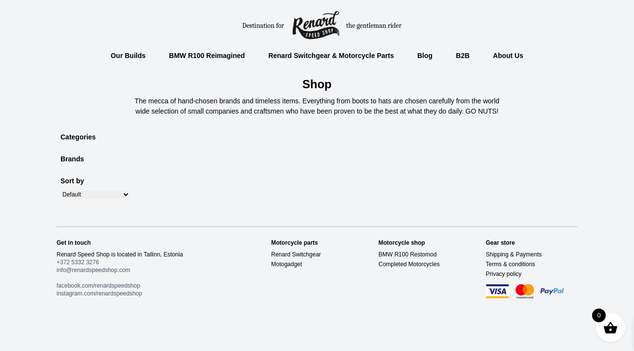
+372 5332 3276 (78, 262)
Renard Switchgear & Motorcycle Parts (331, 55)
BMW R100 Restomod (407, 254)
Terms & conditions (510, 264)
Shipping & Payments (514, 254)
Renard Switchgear (296, 254)
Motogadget (286, 264)
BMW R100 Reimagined (207, 55)
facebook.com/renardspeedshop (98, 285)
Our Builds (128, 55)
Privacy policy (503, 274)
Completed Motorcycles (408, 264)
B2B (463, 55)
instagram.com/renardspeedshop (99, 293)
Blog (425, 55)
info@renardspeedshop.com (93, 270)
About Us (508, 55)
